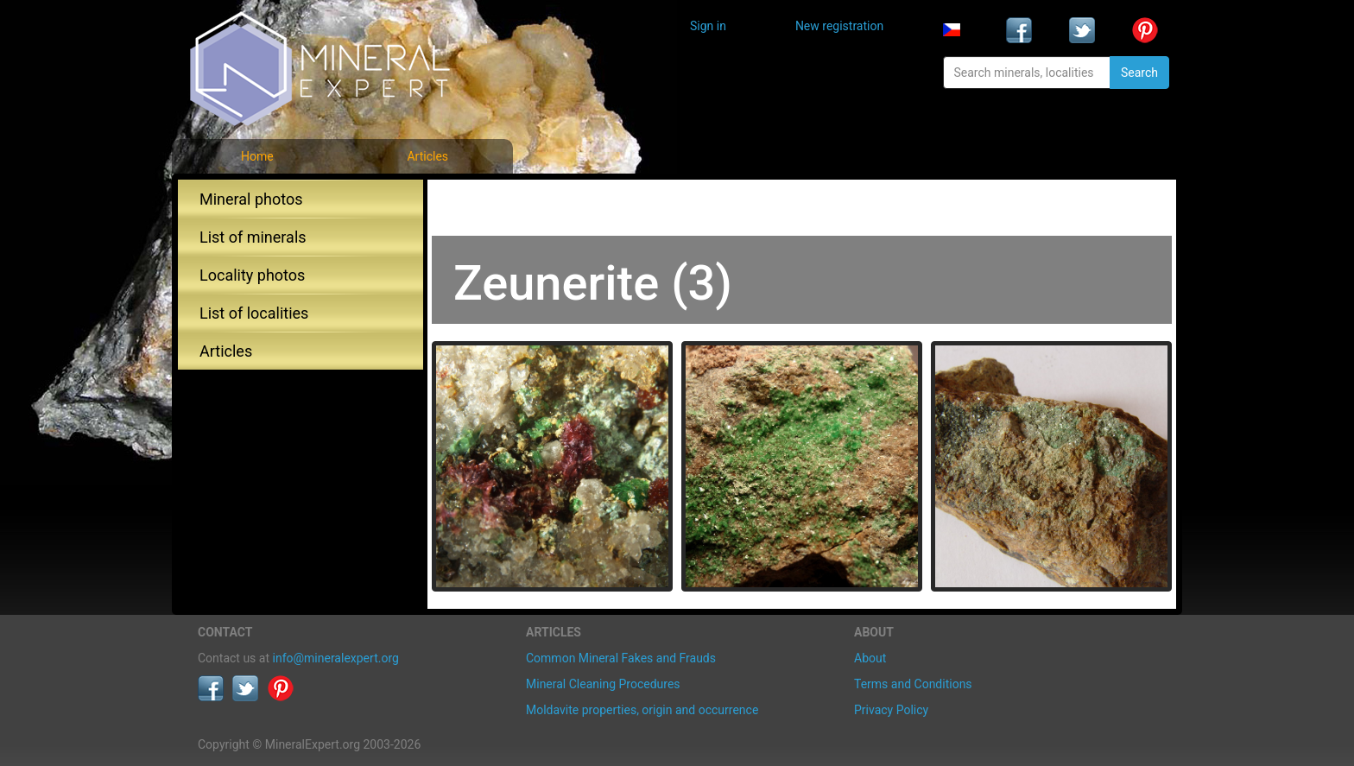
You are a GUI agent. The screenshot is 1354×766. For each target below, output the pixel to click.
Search (1139, 72)
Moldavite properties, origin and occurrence (642, 710)
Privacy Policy (891, 710)
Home (257, 156)
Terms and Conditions (913, 684)
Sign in (708, 26)
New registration (839, 26)
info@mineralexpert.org (336, 658)
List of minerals (253, 237)
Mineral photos (251, 199)
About (870, 658)
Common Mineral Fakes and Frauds (621, 658)
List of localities (253, 313)
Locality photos (252, 275)
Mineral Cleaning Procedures (603, 684)
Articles (427, 156)
